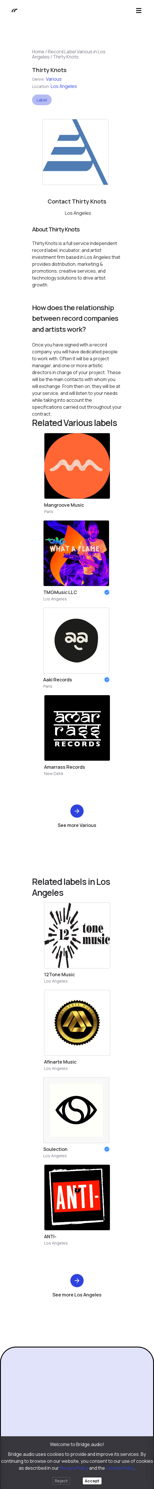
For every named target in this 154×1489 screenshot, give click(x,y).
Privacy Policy (74, 1468)
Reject (61, 1481)
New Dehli (53, 773)
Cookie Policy (120, 1468)
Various (54, 79)
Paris (48, 511)
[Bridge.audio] (11, 10)
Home (38, 51)
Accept (92, 1481)
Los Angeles (64, 86)
